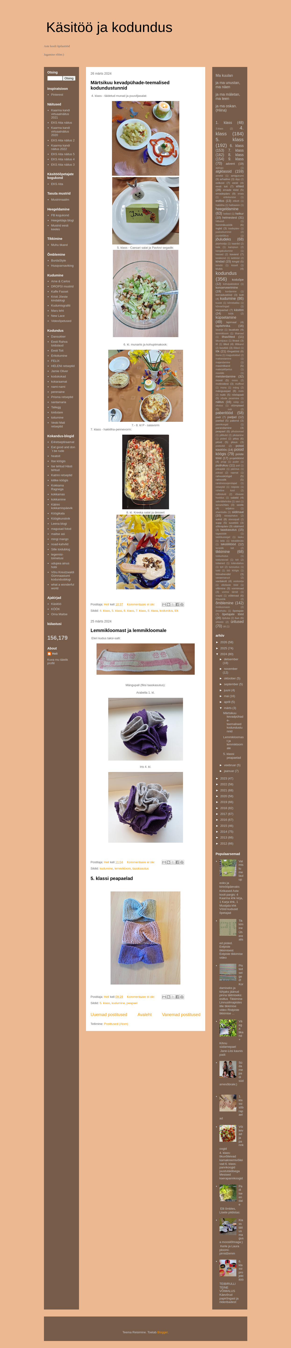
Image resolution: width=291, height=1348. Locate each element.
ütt (224, 626)
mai (227, 696)
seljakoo (229, 508)
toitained (220, 563)
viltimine (221, 588)
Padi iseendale (241, 1195)
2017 (224, 814)
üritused (237, 622)
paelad (220, 420)
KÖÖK (55, 609)
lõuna (219, 355)
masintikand (223, 365)
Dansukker (58, 336)
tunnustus (234, 567)
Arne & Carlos (60, 281)
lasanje (219, 329)
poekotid (220, 446)
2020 (224, 796)
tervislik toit (225, 548)
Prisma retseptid (62, 397)
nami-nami (58, 386)
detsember (231, 659)
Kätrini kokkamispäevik (62, 506)
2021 (224, 790)
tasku (241, 537)
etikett (236, 201)
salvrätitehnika (223, 501)
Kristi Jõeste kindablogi (59, 298)
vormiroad (238, 588)
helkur (239, 213)
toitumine (57, 417)
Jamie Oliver (59, 371)
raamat (234, 472)
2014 (224, 831)
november (230, 669)
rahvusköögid (224, 476)
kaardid (236, 243)
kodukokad (58, 376)
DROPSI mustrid (62, 286)
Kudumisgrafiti (60, 305)
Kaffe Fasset (59, 291)
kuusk (219, 303)
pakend (234, 420)
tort (221, 567)
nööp (236, 402)
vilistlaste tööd (229, 585)
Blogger (162, 1332)
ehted (240, 186)
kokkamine (58, 499)
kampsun (233, 247)
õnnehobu (221, 611)
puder (236, 462)
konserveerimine (227, 287)
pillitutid (223, 435)
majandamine (223, 362)
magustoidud (233, 355)
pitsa (236, 438)
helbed (227, 214)
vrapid (219, 595)
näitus (220, 402)
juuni (227, 690)
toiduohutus (222, 556)
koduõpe (238, 279)
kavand (234, 254)
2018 (224, 808)
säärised (238, 526)
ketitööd (235, 258)
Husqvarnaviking (62, 265)
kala (218, 247)
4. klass (105, 610)
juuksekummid (223, 232)
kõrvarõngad (222, 306)
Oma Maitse (59, 614)
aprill (227, 702)
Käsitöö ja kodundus (109, 27)
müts (241, 391)
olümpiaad (237, 405)
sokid (219, 519)
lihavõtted (228, 337)
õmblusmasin (223, 607)
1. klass (224, 123)
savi (238, 501)
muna (223, 387)
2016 (224, 819)
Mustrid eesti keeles (59, 227)
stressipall (233, 519)
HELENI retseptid (63, 366)
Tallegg (56, 407)
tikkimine (223, 552)
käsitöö (239, 310)
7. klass (141, 610)
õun (237, 617)
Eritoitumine (59, 355)
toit (237, 560)
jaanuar (229, 771)
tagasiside (221, 533)
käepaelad (222, 309)
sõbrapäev (222, 526)
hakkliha (220, 205)
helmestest (229, 217)
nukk (223, 394)
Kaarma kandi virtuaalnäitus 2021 (60, 113)
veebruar (230, 765)
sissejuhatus (230, 515)
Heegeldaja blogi (62, 220)
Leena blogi (59, 523)
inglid (219, 228)
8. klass (153, 610)
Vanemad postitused (181, 1014)
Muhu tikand (59, 245)
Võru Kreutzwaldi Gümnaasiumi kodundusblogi (62, 575)
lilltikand (239, 344)
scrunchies (222, 504)
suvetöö (233, 522)
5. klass (117, 610)
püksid (219, 472)
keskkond (221, 258)
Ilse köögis (58, 461)
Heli (55, 653)
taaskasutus (141, 868)
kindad (220, 261)
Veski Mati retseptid (58, 424)
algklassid (224, 171)
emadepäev (223, 193)
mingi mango (59, 539)
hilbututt (220, 221)
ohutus (219, 405)
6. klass (129, 610)
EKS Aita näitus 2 (63, 140)
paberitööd (224, 413)
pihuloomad (237, 431)
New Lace (58, 316)
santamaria (58, 402)
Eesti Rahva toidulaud (59, 343)
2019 (224, 802)
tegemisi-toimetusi (57, 556)
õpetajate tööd (233, 614)
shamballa (221, 512)
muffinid (239, 384)
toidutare (57, 412)
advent (230, 163)
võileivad (233, 595)
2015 (224, 826)
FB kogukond (60, 215)
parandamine (224, 427)
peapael (131, 1003)
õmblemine (225, 603)
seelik (240, 504)
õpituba (226, 618)
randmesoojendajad (226, 483)
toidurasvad (222, 560)
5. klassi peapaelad (112, 878)
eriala (241, 193)
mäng (236, 387)
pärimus (235, 469)
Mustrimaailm (60, 199)
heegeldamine (227, 209)
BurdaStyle (58, 260)
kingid (235, 261)
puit (238, 465)
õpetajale (238, 610)
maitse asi (58, 534)
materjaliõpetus (224, 369)
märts (228, 708)
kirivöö (219, 265)
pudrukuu (222, 465)
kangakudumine (224, 251)
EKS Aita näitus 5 (63, 154)
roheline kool (225, 490)
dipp (237, 179)
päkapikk (220, 469)
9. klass (236, 159)
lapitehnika (223, 326)
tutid (218, 570)
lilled (226, 344)
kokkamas (58, 494)
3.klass (219, 128)
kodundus (166, 610)
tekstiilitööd (228, 544)
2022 (224, 784)
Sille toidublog (60, 549)
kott (241, 294)
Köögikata (58, 513)
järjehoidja (221, 243)
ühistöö (220, 622)
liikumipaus (222, 340)
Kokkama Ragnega (57, 487)
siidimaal (238, 512)
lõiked (237, 348)
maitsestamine (223, 358)
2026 (224, 642)
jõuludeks (223, 239)
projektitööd (237, 458)
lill (217, 344)
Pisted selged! (241, 973)
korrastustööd (224, 294)
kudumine (106, 868)
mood (219, 380)
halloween (234, 205)
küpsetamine (226, 317)
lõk (177, 610)
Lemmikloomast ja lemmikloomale (129, 630)
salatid (235, 497)
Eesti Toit (57, 350)
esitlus (220, 201)
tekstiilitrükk (237, 541)
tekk (222, 541)
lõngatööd (233, 351)
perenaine (58, 392)
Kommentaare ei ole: (141, 604)
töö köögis (233, 570)
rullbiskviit (221, 494)
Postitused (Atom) (116, 1024)
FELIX (55, 361)
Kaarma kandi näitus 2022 (60, 147)
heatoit (55, 456)
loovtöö (223, 347)
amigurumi (237, 175)
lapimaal (231, 322)
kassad (219, 254)
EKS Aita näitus (61, 122)
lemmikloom (123, 868)
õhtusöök (221, 599)
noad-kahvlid (59, 544)
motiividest (222, 383)
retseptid (220, 487)
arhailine (225, 179)
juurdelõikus (222, 235)
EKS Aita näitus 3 (63, 164)
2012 (224, 843)
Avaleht (144, 1014)
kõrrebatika (233, 303)
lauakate (234, 329)
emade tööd (230, 189)
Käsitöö (56, 604)
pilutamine (238, 435)
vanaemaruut (223, 577)
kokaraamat (59, 381)
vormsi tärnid (230, 592)
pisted (223, 438)
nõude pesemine (229, 398)
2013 (224, 837)
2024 (224, 654)
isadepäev (233, 228)
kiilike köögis (59, 480)
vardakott (221, 581)
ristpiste (235, 487)
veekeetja (238, 581)
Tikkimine (241, 924)
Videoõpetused (61, 321)
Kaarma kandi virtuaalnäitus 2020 (60, 131)
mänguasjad (223, 390)
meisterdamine (226, 376)
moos (235, 380)
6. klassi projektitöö (241, 1270)
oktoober (230, 678)
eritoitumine (229, 197)
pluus (234, 442)
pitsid (219, 442)
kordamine (231, 291)
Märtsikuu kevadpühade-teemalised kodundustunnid (233, 722)
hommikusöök (224, 224)
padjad (232, 417)
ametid (219, 176)
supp (219, 522)
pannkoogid (222, 424)
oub (230, 409)
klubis (219, 268)
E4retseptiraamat (62, 442)
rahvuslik (221, 479)
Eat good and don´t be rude (63, 449)
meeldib (220, 373)
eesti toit (222, 186)
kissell (234, 265)
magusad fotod (61, 529)
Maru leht (57, 310)
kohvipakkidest (231, 284)
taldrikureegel (223, 537)
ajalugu (220, 168)
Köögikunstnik (60, 518)
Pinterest (57, 94)
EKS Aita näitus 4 (63, 159)
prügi (223, 462)
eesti (235, 182)
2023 (224, 778)
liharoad (239, 333)
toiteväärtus (237, 563)
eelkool (220, 182)
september (231, 684)
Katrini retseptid (61, 475)
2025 (224, 648)
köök (231, 313)
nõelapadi (238, 394)
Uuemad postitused (109, 1014)
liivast (236, 340)
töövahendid (223, 574)
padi (218, 417)
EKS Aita (57, 184)
